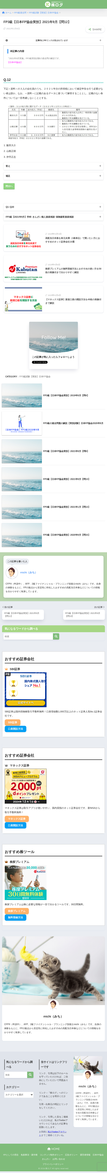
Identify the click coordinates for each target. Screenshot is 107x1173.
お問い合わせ (59, 1160)
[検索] (56, 638)
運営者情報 (85, 1156)
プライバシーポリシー (53, 1166)
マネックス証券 (16, 820)
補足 (8, 176)
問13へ (9, 187)
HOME (53, 1150)
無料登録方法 (15, 919)
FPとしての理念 (11, 1156)
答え (8, 166)
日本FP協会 (98, 1156)
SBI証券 (12, 724)
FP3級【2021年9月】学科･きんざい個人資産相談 (42, 218)
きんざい (46, 1160)
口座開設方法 (15, 730)
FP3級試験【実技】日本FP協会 (34, 378)
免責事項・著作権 (29, 1156)
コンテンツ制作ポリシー (51, 1156)
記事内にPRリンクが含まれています (52, 40)
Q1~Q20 (10, 207)
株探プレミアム (16, 912)
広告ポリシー (71, 1156)
